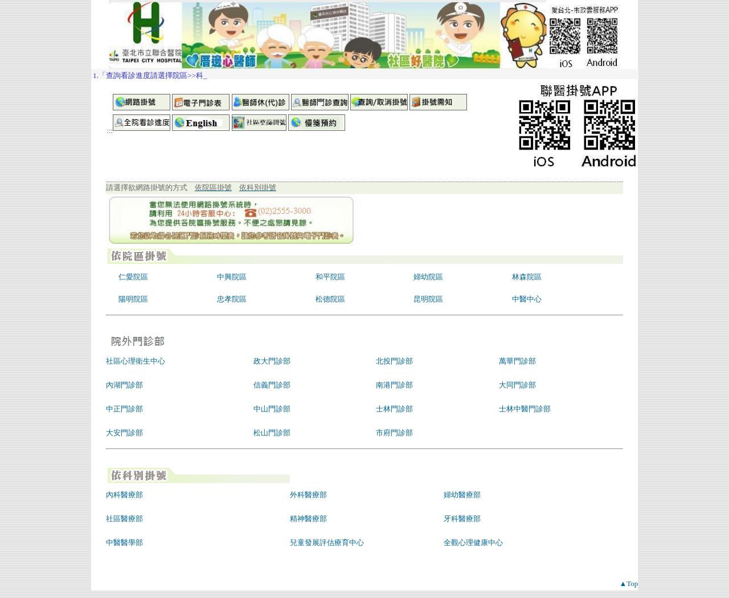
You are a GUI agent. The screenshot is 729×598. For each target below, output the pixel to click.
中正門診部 (124, 409)
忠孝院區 (232, 299)
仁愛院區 (133, 277)
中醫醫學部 (124, 542)
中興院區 (232, 277)
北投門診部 (394, 361)
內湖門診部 (124, 385)
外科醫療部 (308, 494)
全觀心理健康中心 (473, 542)
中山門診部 (271, 409)
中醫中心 (527, 299)
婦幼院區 (428, 277)
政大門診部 (271, 361)
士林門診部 (394, 409)
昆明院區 (428, 299)
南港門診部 (394, 385)
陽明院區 (133, 299)
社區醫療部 (124, 518)
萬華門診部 (517, 361)
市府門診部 (394, 432)
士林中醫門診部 (525, 409)
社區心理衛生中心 (135, 361)
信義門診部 (271, 385)
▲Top (628, 583)
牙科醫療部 (462, 518)
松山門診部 (271, 432)
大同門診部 (517, 385)
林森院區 (527, 277)
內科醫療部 (124, 494)
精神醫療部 (308, 518)
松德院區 (330, 299)
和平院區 (330, 277)
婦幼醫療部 (462, 494)
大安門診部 (124, 432)
